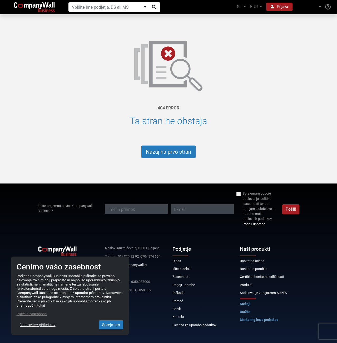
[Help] (328, 7)
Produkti (246, 285)
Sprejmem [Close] (111, 324)
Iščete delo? (181, 269)
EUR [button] (254, 6)
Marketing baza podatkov (259, 320)
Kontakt (178, 317)
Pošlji (291, 209)
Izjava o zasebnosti (32, 314)
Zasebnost (180, 277)
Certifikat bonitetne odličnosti (262, 277)
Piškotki (178, 293)
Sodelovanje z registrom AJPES (263, 293)
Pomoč (177, 301)
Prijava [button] (279, 6)
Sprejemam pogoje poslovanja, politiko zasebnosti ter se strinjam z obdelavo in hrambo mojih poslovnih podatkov (259, 206)
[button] (309, 7)
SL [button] (240, 6)
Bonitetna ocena (252, 261)
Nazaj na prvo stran (168, 152)
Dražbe (245, 312)
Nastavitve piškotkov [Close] (38, 324)
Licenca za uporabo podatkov (194, 325)
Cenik (176, 309)
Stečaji (245, 304)
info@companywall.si (131, 265)
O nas (176, 261)
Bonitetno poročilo (253, 269)
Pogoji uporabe (254, 224)
